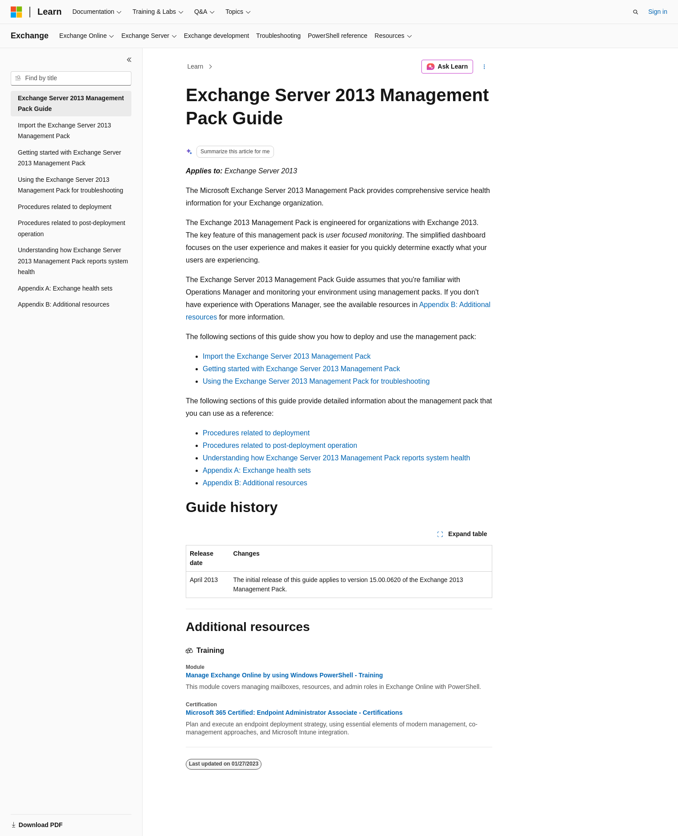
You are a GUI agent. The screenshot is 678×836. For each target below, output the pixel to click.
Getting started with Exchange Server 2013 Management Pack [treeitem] (69, 158)
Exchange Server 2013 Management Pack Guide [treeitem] (71, 103)
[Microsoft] (16, 12)
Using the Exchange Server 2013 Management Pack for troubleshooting (316, 381)
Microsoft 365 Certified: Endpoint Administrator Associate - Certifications (294, 712)
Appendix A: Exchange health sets (257, 470)
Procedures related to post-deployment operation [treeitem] (71, 228)
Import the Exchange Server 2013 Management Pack (287, 356)
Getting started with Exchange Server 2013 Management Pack (301, 369)
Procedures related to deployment (256, 433)
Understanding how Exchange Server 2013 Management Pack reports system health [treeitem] (73, 260)
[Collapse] (129, 60)
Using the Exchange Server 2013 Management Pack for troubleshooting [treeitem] (70, 185)
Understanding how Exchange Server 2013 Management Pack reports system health (336, 458)
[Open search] (636, 12)
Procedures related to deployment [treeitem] (64, 206)
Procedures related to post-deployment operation (280, 445)
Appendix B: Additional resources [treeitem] (63, 304)
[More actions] (484, 67)
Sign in (657, 11)
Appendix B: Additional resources (255, 483)
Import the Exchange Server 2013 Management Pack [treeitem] (64, 131)
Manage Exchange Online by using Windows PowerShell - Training (284, 675)
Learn (196, 66)
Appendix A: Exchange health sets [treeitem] (65, 288)
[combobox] (71, 78)
